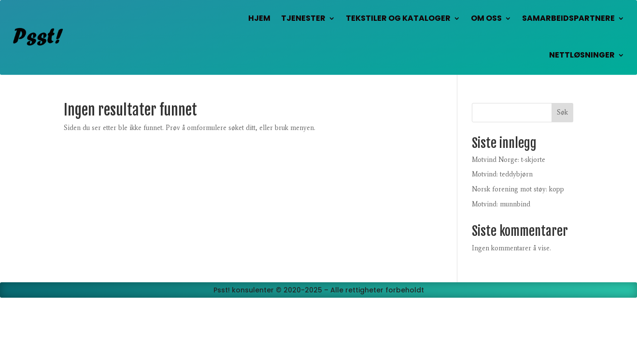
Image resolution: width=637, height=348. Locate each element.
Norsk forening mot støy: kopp (518, 189)
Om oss (486, 18)
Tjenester (303, 18)
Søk (562, 112)
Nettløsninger (582, 54)
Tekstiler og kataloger (398, 18)
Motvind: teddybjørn (502, 174)
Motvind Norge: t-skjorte (508, 160)
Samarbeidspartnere (568, 18)
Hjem (259, 18)
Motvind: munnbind (501, 204)
